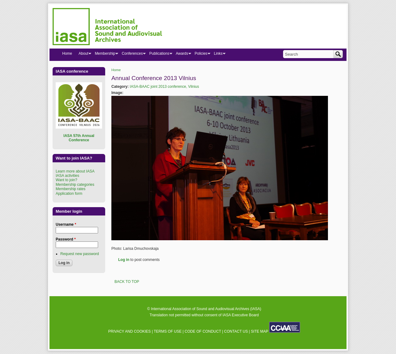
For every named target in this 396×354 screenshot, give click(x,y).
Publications (159, 54)
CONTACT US (236, 331)
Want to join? (66, 180)
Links (218, 54)
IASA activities (67, 175)
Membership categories (75, 184)
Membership (104, 54)
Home (116, 70)
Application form (69, 193)
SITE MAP (259, 331)
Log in (123, 260)
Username (66, 224)
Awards (181, 54)
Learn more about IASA (75, 171)
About (83, 54)
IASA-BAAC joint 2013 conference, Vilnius (164, 86)
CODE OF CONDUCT (203, 331)
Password (66, 239)
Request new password (79, 254)
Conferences (132, 54)
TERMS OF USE (168, 331)
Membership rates (70, 189)
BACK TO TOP (126, 281)
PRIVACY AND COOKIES (129, 331)
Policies (200, 54)
